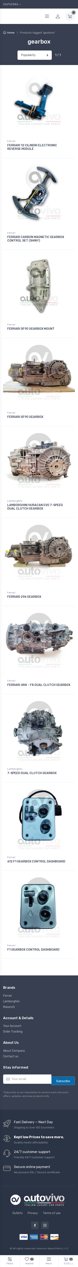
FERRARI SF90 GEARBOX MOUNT (30, 329)
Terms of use (52, 1213)
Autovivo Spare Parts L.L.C (52, 1248)
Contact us (10, 1056)
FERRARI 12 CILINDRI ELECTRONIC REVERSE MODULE (32, 147)
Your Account (12, 1026)
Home (11, 32)
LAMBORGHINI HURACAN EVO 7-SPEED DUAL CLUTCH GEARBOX (35, 506)
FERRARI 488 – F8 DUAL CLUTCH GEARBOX (38, 685)
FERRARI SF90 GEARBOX (25, 417)
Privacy (33, 1213)
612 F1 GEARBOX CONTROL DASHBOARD (36, 861)
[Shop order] (34, 55)
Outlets (17, 1213)
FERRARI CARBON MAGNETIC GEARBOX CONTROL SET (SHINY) (35, 238)
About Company (14, 1051)
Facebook (34, 1225)
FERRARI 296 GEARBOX (24, 597)
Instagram (44, 1225)
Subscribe (63, 1081)
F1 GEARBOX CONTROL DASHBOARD (33, 949)
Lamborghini (14, 500)
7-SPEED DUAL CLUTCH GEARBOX (32, 773)
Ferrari (11, 141)
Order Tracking (12, 1031)
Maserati (9, 1007)
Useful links (10, 4)
